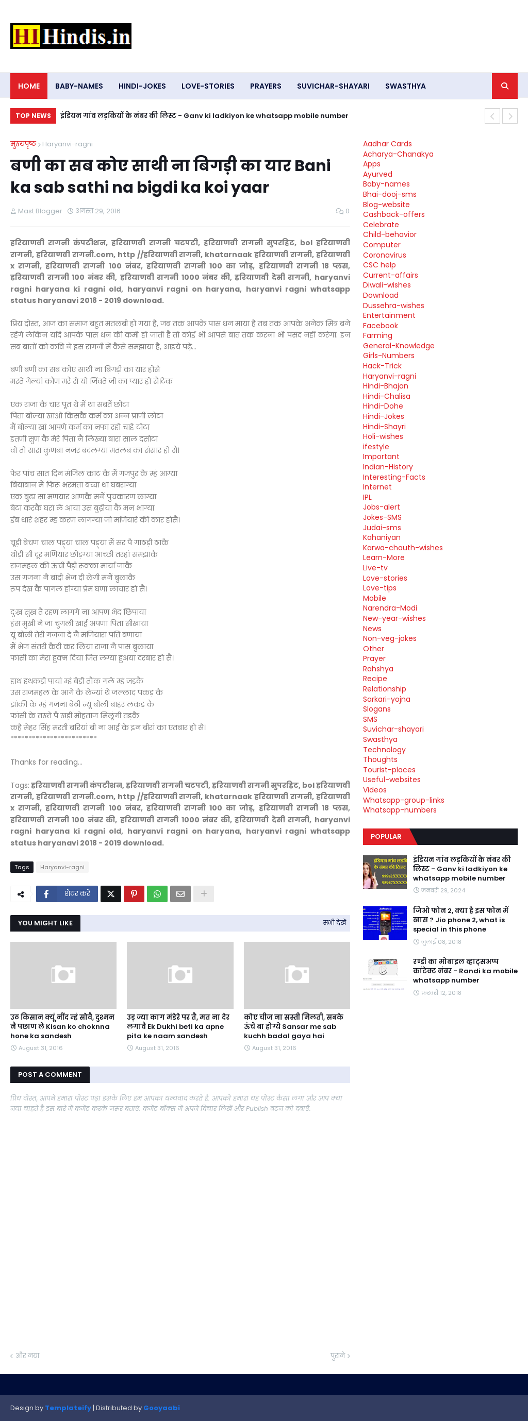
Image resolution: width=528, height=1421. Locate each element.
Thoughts (380, 759)
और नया (27, 1356)
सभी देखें (334, 922)
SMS (370, 719)
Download (381, 295)
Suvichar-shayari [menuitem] (333, 86)
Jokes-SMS (382, 517)
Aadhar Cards (387, 144)
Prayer (374, 658)
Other (373, 649)
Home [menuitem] (29, 86)
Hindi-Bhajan (385, 386)
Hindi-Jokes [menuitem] (142, 86)
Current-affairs (390, 275)
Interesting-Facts (394, 477)
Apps (372, 164)
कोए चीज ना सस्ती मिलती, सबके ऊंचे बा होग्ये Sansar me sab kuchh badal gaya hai (293, 1027)
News (372, 628)
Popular (386, 836)
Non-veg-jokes (390, 638)
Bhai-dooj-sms (390, 194)
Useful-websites (392, 779)
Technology (384, 750)
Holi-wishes (383, 436)
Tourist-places (389, 770)
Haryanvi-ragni (67, 144)
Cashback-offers (394, 214)
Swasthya (380, 739)
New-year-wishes (394, 618)
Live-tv (375, 568)
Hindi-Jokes (383, 416)
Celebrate (381, 224)
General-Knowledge (399, 346)
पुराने (338, 1356)
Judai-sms (382, 527)
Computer (382, 245)
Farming (377, 335)
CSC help (379, 265)
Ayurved (377, 174)
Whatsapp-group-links (403, 800)
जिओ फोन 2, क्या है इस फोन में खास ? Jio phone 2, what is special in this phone (460, 920)
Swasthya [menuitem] (405, 86)
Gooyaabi (161, 1408)
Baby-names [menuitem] (79, 86)
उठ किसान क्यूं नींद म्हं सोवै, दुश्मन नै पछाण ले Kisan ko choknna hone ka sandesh (62, 1027)
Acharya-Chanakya (398, 154)
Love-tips (380, 588)
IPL (367, 497)
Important (381, 456)
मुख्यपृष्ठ (23, 144)
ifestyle (376, 447)
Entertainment (389, 315)
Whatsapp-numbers (400, 810)
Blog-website (386, 204)
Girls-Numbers (389, 355)
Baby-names (386, 184)
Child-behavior (390, 234)
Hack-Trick (382, 366)
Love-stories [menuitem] (208, 86)
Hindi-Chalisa (386, 396)
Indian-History (388, 467)
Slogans (377, 709)
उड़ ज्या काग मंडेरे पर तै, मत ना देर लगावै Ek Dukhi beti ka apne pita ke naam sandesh (178, 1027)
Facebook (380, 325)
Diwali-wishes (387, 285)
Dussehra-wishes (393, 305)
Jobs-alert (381, 507)
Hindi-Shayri (384, 426)
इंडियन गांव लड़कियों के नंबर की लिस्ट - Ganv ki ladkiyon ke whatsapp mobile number (204, 116)
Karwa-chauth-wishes (403, 548)
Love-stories (385, 578)
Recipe (375, 678)
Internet (377, 487)
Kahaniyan (382, 537)
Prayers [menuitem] (266, 86)
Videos (375, 790)
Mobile (374, 598)
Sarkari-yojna (386, 699)
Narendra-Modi (390, 608)
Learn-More (384, 557)
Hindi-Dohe (383, 406)
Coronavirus (384, 255)
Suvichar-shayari (393, 729)
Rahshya (378, 669)
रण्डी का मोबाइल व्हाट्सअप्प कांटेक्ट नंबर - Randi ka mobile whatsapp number (465, 971)
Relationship (384, 689)
